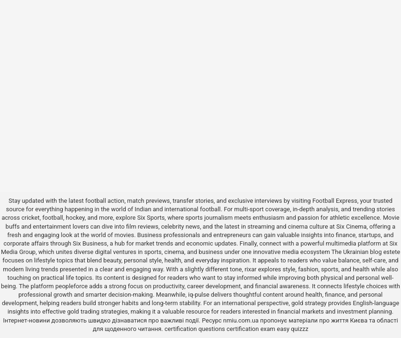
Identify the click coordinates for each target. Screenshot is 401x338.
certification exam (251, 328)
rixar (250, 269)
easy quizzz (292, 328)
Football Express (334, 200)
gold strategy (308, 303)
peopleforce (71, 286)
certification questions (195, 328)
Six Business (90, 243)
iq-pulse (198, 294)
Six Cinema (351, 226)
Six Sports (151, 217)
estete (391, 251)
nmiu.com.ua (241, 320)
